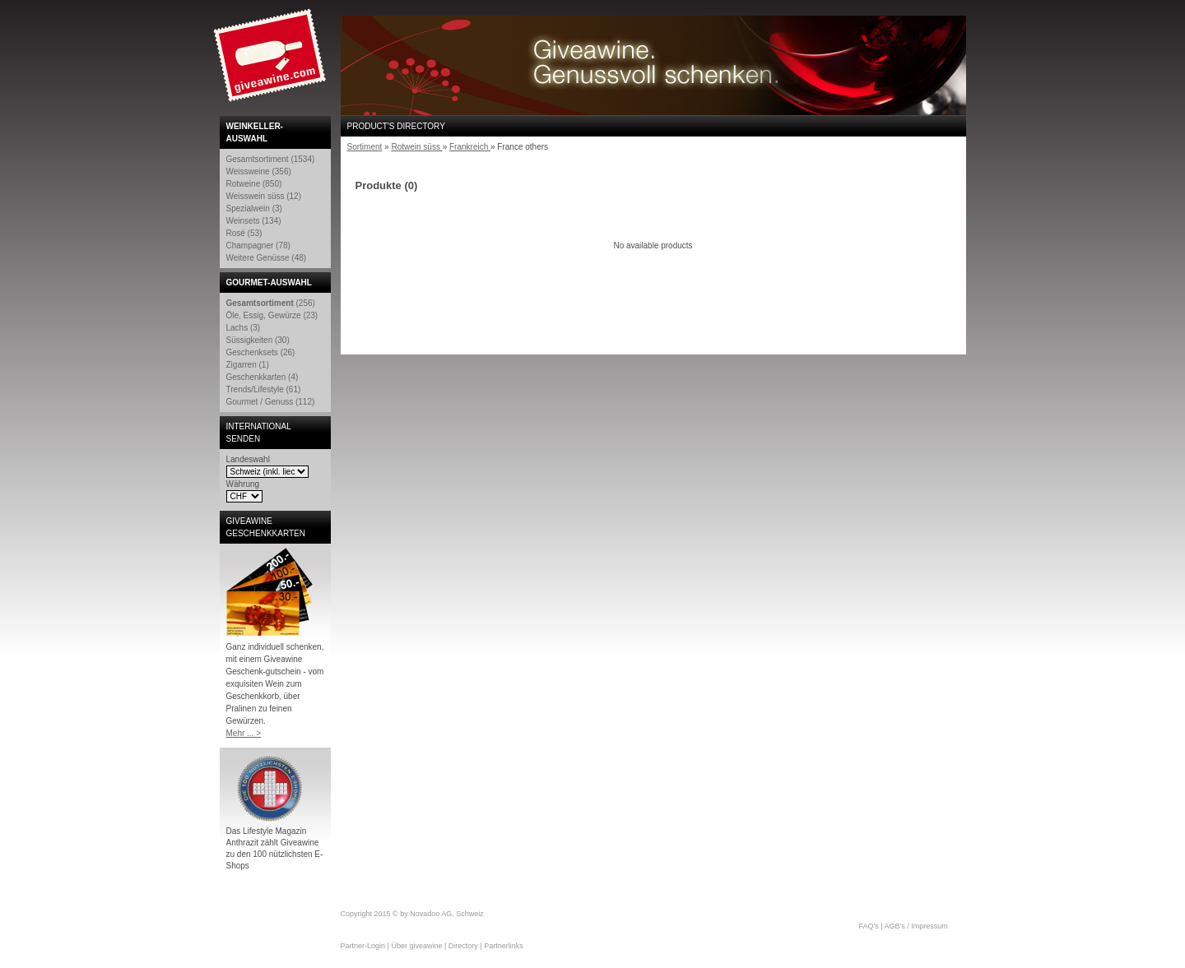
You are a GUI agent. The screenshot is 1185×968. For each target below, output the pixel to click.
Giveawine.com (271, 61)
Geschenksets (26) (260, 352)
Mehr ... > (244, 733)
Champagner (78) (258, 245)
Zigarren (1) (247, 364)
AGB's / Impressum (916, 926)
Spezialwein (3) (254, 208)
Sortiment (365, 146)
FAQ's (869, 926)
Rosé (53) (244, 233)
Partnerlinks (503, 946)
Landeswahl (248, 459)
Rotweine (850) (254, 183)
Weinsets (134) (253, 220)
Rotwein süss (416, 146)
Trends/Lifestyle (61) (263, 389)
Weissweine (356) (258, 171)
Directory (463, 946)
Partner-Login (363, 946)
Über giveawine (416, 946)
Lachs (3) (243, 327)
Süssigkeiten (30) (258, 340)
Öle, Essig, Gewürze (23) (272, 315)
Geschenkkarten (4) (262, 377)
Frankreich (469, 146)
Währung (243, 484)
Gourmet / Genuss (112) (270, 401)
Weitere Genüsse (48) (266, 257)
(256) (270, 303)
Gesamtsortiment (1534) (270, 159)
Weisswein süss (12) (264, 196)
